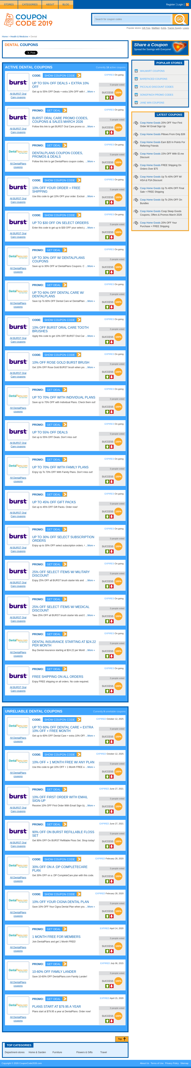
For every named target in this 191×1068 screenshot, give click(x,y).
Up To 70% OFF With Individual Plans (63, 397)
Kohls (163, 28)
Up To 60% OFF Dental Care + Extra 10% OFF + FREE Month (62, 729)
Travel (103, 1052)
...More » (90, 91)
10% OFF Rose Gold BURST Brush (60, 362)
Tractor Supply (174, 28)
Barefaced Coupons (153, 79)
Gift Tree (146, 28)
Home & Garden (37, 1052)
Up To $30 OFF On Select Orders (60, 223)
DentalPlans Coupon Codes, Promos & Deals (57, 154)
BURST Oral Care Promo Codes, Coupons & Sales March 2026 (60, 119)
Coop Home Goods (162, 134)
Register (170, 4)
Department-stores (14, 1052)
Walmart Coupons (152, 71)
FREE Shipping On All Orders (57, 676)
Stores (9, 4)
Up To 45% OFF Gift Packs (54, 502)
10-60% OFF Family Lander (54, 971)
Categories (30, 4)
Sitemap (184, 1063)
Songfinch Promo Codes (156, 94)
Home (5, 36)
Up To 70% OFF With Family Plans (60, 467)
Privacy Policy (172, 1063)
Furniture (57, 1052)
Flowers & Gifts (84, 1052)
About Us (144, 1063)
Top (120, 1039)
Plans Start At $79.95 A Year (56, 1006)
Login (180, 4)
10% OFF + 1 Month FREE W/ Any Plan (63, 762)
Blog (65, 4)
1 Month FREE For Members (56, 936)
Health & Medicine (19, 36)
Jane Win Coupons (152, 102)
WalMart (156, 28)
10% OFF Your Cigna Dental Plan (60, 902)
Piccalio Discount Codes (156, 86)
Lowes (186, 28)
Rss (188, 4)
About (50, 4)
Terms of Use (157, 1063)
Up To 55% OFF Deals (50, 432)
